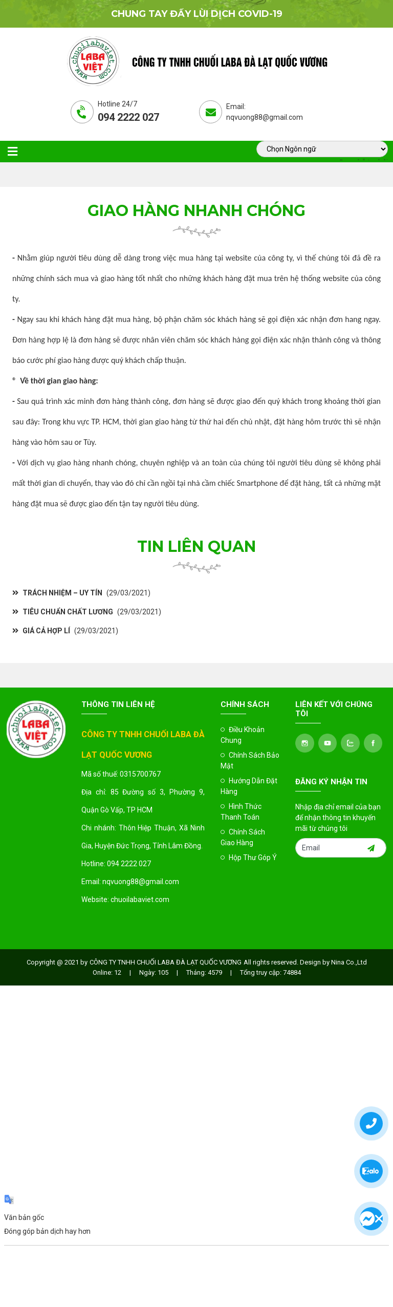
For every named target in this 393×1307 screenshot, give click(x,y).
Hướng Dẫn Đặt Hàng (249, 786)
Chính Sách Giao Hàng (243, 837)
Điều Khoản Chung (243, 734)
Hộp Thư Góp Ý (249, 857)
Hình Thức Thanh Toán (241, 811)
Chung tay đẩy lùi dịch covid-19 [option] (196, 13)
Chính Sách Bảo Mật (250, 760)
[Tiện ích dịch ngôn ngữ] (322, 149)
